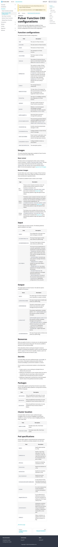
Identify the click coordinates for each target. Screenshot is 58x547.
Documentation (19, 1)
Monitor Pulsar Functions (7, 18)
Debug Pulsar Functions (7, 20)
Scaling (2, 26)
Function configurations (52, 6)
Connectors (3, 22)
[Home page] (19, 13)
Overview (3, 4)
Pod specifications (53, 23)
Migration (3, 28)
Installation (3, 6)
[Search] (52, 2)
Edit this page (21, 524)
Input (50, 13)
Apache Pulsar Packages (41, 167)
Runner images (53, 11)
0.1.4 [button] (12, 1)
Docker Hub (37, 191)
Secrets (51, 18)
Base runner (53, 10)
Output (51, 15)
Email (22, 540)
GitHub (45, 1)
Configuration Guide (7, 542)
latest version (39, 9)
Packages (51, 20)
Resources (51, 16)
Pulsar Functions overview (7, 10)
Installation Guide (6, 540)
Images (51, 8)
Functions (3, 8)
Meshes (2, 24)
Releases (3, 30)
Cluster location (52, 21)
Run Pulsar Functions (6, 16)
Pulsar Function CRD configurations (6, 13)
